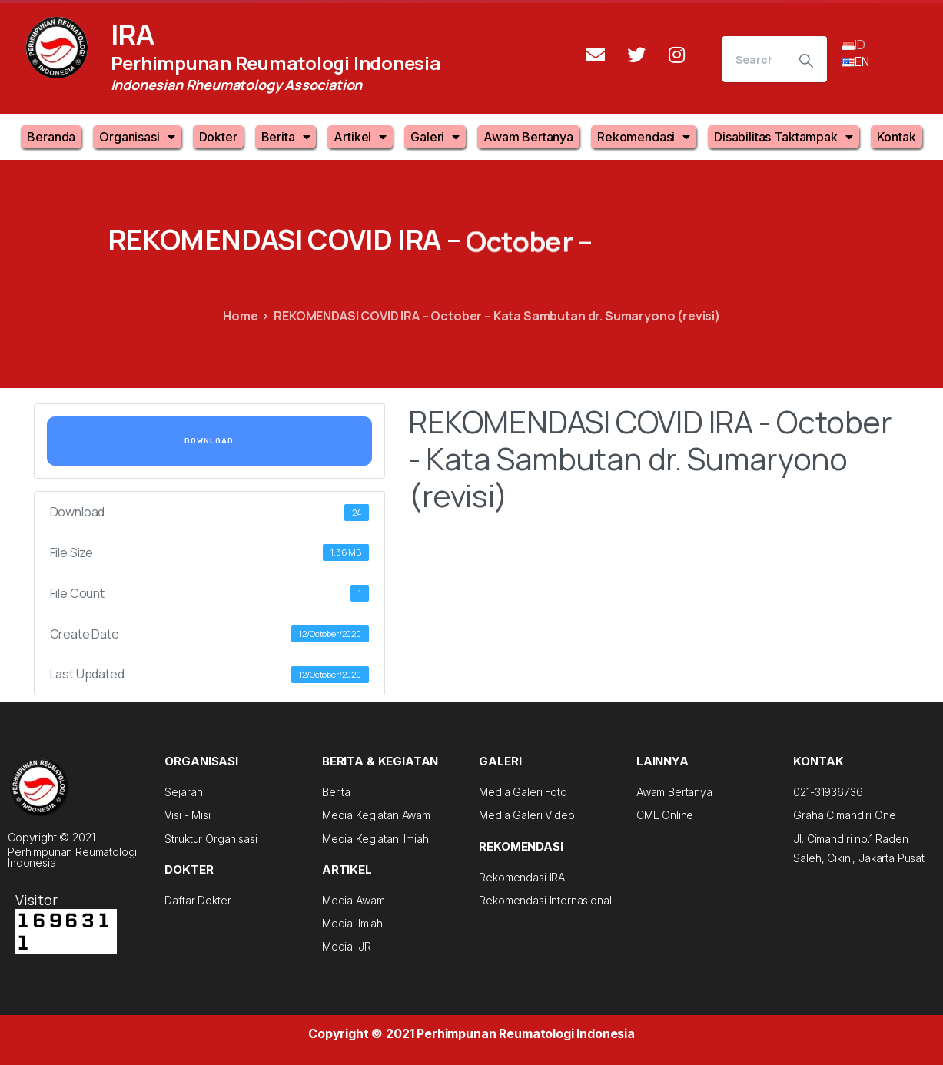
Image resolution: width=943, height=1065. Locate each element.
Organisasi (136, 136)
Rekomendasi (643, 136)
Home (240, 315)
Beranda (51, 136)
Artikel (360, 136)
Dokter (218, 136)
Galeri (435, 136)
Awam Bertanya (528, 136)
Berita (285, 136)
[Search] (753, 59)
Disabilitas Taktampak (783, 136)
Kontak (896, 136)
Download (209, 441)
